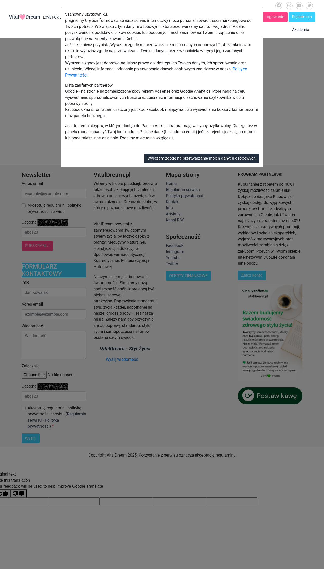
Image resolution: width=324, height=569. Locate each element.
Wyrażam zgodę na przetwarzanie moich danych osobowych (201, 158)
